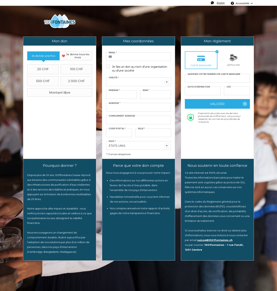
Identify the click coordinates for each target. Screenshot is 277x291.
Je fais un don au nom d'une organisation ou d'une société (139, 68)
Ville (141, 129)
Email (113, 53)
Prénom (114, 90)
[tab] (43, 55)
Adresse (114, 103)
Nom (146, 90)
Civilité (114, 78)
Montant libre (49, 92)
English (221, 3)
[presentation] (43, 56)
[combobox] (138, 82)
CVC (229, 87)
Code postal (117, 129)
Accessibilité (242, 3)
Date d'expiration (199, 87)
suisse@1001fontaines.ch (215, 240)
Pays (112, 141)
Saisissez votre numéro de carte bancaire (214, 74)
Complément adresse (122, 116)
